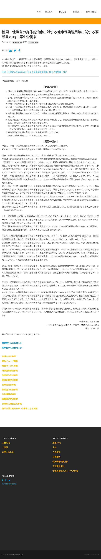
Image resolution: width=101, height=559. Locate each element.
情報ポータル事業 (10, 366)
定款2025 (56, 443)
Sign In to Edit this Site (92, 554)
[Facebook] (2, 480)
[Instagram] (6, 480)
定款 (54, 447)
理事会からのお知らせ (12, 348)
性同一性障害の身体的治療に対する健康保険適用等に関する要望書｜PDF (34, 72)
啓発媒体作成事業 (10, 375)
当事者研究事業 (9, 385)
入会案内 (6, 443)
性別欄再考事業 (9, 394)
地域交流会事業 (9, 356)
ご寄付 (5, 447)
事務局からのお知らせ (12, 343)
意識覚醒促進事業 (10, 380)
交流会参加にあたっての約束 (65, 471)
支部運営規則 (58, 466)
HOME (39, 12)
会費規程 (56, 457)
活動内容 (76, 12)
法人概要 (48, 12)
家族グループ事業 (10, 361)
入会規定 (56, 452)
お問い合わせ (91, 12)
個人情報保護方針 (60, 461)
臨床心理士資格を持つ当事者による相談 (19, 408)
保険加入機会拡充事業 (12, 404)
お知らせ (62, 12)
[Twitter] (9, 480)
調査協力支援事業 (10, 389)
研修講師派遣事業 (10, 371)
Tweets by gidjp (9, 484)
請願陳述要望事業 (10, 399)
